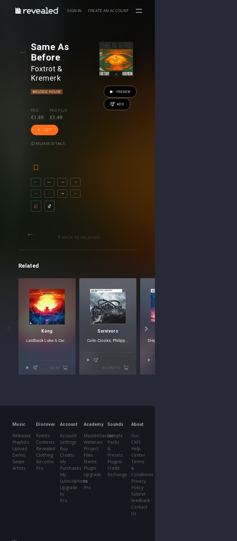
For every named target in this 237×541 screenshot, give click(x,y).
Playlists (20, 444)
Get (92, 96)
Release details (53, 110)
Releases (21, 437)
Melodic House (52, 72)
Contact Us (211, 489)
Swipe (18, 463)
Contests (59, 444)
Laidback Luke (60, 370)
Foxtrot (48, 58)
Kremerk (84, 58)
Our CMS (209, 437)
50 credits (197, 390)
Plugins (169, 457)
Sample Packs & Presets (170, 443)
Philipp (166, 370)
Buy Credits (99, 450)
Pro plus (64, 90)
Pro (40, 90)
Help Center (212, 444)
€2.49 (100, 390)
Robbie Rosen (191, 370)
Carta (83, 370)
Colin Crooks (146, 370)
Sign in (156, 10)
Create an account (190, 10)
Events (57, 437)
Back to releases (120, 226)
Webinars (134, 444)
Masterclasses (140, 437)
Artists (19, 470)
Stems (131, 463)
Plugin (131, 470)
